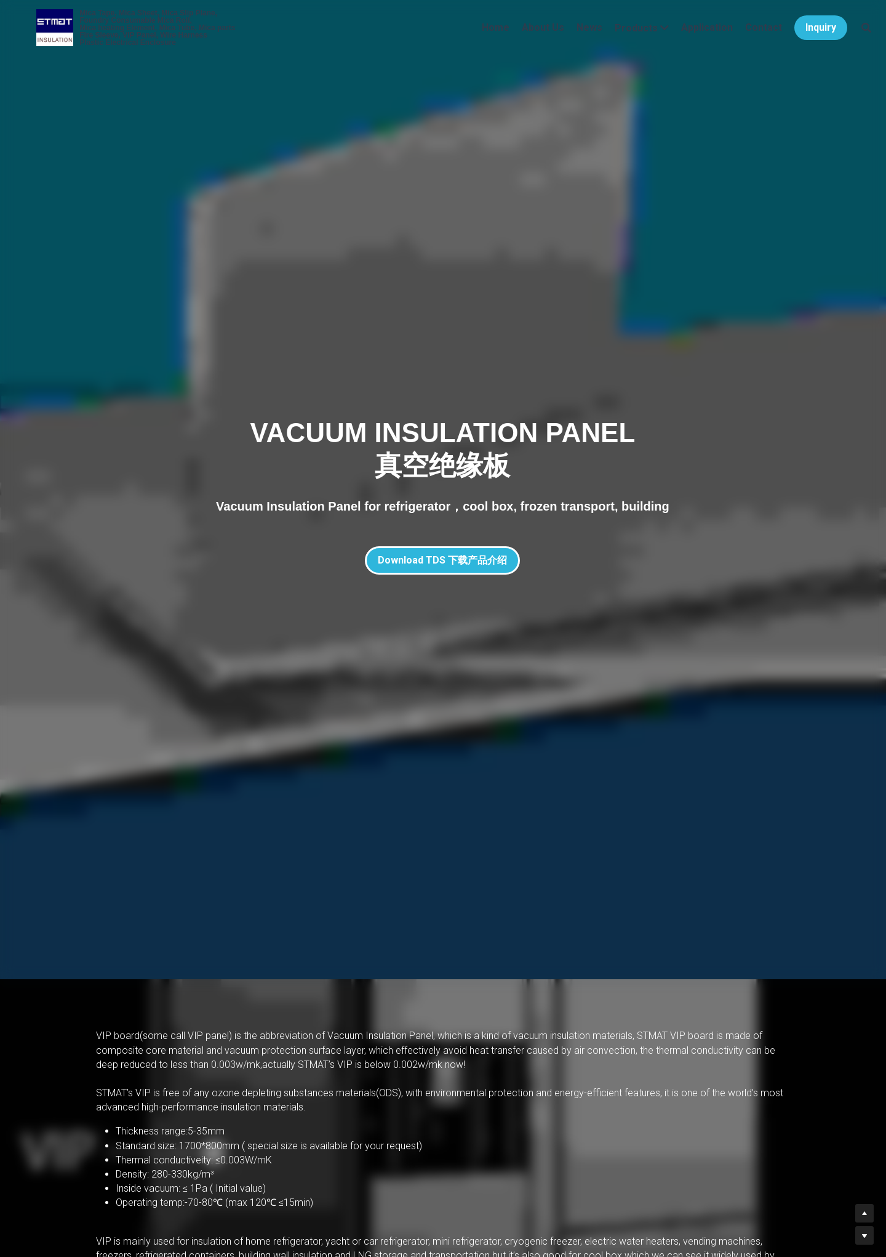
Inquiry (806, 33)
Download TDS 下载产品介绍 (442, 560)
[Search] (851, 34)
